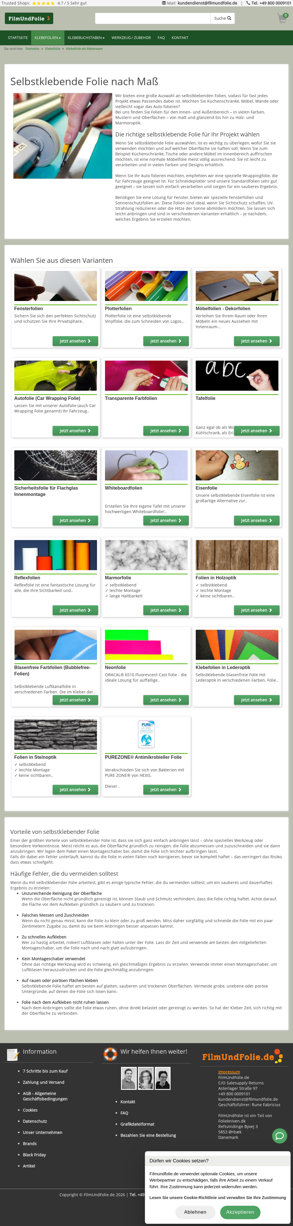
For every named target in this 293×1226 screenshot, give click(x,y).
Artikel (29, 1166)
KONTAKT (180, 37)
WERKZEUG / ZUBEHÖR (131, 37)
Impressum (229, 1072)
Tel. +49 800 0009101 (272, 3)
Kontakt (127, 1101)
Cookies (30, 1110)
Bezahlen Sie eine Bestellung (148, 1135)
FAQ (161, 37)
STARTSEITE (18, 37)
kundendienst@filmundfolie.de (207, 3)
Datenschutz (35, 1121)
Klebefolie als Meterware (84, 48)
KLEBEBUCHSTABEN (86, 37)
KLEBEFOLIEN (48, 37)
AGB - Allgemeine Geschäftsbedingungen (45, 1096)
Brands (30, 1143)
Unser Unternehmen (42, 1132)
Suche (222, 18)
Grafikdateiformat (137, 1124)
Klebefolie (52, 48)
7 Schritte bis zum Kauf (45, 1071)
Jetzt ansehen (75, 341)
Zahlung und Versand (43, 1082)
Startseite (32, 48)
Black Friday (34, 1154)
